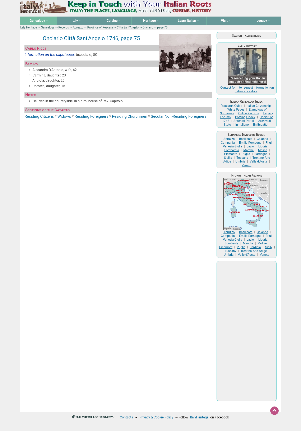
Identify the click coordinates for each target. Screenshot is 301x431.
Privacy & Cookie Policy (156, 417)
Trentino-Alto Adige (254, 251)
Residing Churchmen (129, 116)
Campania (228, 143)
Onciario (148, 27)
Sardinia (255, 247)
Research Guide (231, 106)
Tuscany (230, 251)
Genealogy (48, 27)
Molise (262, 150)
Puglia (246, 154)
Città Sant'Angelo (128, 27)
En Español (260, 124)
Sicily (268, 247)
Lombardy (232, 243)
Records (63, 27)
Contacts (126, 417)
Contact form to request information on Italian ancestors (247, 89)
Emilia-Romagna (250, 143)
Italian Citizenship (258, 106)
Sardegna (260, 154)
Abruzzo (78, 27)
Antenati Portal (243, 121)
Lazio (250, 146)
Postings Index (245, 117)
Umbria (240, 161)
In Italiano (242, 124)
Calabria (262, 139)
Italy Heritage (28, 27)
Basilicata (246, 139)
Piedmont (225, 247)
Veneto (246, 165)
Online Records (248, 113)
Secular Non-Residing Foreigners (178, 116)
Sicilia (228, 158)
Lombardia (231, 150)
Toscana (242, 158)
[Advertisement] (246, 331)
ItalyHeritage (199, 417)
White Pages (236, 109)
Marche (248, 150)
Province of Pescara (100, 27)
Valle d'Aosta (258, 161)
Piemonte (230, 154)
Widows (64, 116)
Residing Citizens (39, 116)
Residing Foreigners (91, 116)
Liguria (263, 146)
